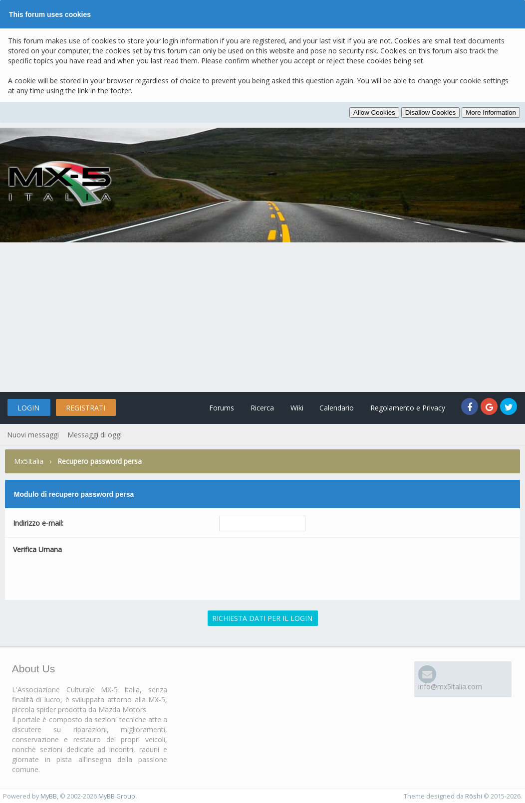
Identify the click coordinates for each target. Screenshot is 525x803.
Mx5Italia (28, 461)
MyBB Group (116, 796)
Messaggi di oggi (94, 434)
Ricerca (261, 407)
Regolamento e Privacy (407, 407)
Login (28, 407)
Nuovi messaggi (33, 434)
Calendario (336, 407)
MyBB (48, 796)
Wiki (296, 407)
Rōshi (473, 796)
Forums (221, 407)
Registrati (85, 407)
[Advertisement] (262, 317)
